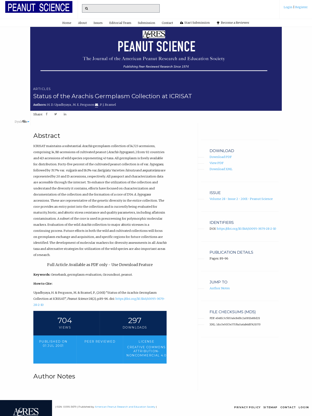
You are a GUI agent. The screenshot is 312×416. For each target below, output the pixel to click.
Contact (167, 23)
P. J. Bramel (108, 105)
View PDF (217, 158)
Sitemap (270, 407)
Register (301, 7)
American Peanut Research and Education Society (125, 406)
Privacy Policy (247, 407)
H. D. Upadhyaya (59, 105)
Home (66, 23)
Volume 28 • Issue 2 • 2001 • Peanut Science (241, 194)
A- (267, 114)
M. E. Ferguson (85, 105)
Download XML (221, 164)
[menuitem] (296, 8)
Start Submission (195, 23)
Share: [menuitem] (38, 114)
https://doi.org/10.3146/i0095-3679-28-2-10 (246, 224)
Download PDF (221, 152)
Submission (146, 23)
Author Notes (220, 283)
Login (288, 7)
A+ (257, 114)
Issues (98, 23)
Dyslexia (242, 114)
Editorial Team (120, 23)
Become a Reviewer (233, 23)
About (82, 23)
